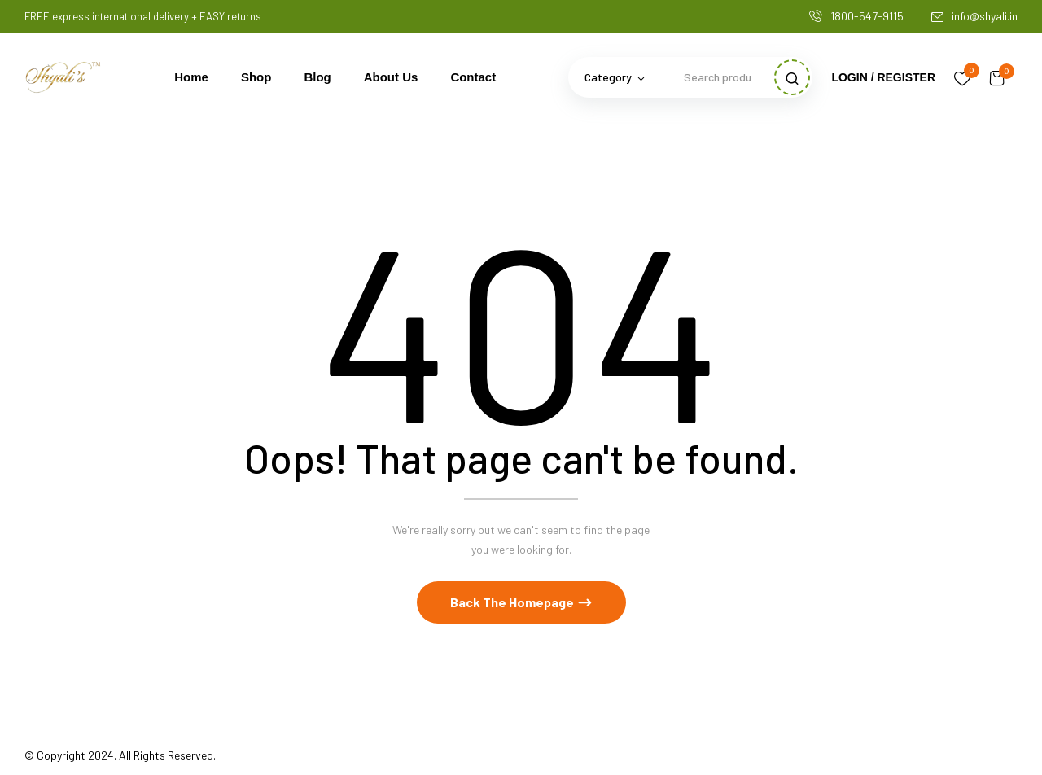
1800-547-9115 (856, 16)
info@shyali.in (974, 16)
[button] (997, 77)
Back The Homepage (513, 604)
